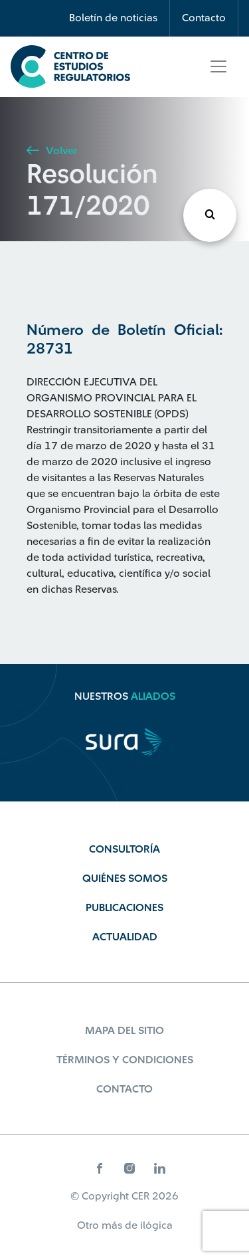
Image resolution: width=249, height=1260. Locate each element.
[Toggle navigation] (218, 66)
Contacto (204, 18)
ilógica (156, 1225)
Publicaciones (124, 907)
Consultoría (124, 849)
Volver (52, 151)
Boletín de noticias (113, 18)
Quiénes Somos (124, 878)
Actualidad (124, 937)
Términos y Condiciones (124, 1060)
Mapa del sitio (124, 1030)
